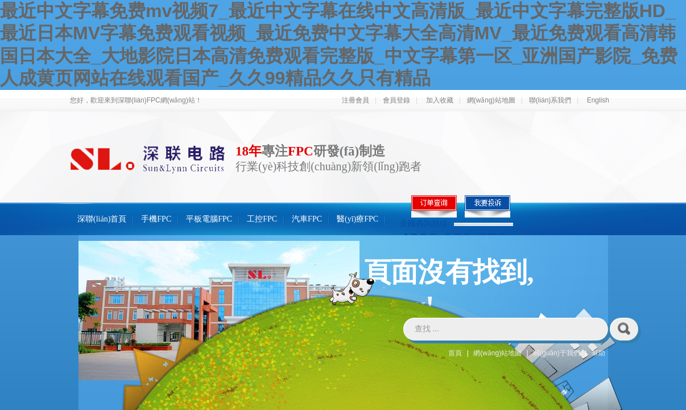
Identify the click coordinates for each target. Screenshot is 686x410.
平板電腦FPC (209, 219)
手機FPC (156, 219)
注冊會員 (355, 100)
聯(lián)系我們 (550, 100)
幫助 (598, 353)
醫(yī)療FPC (357, 219)
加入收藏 (439, 100)
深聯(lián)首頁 (101, 219)
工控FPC (262, 219)
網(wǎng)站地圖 (491, 100)
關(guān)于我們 (556, 353)
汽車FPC (307, 219)
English (598, 100)
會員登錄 (396, 100)
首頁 (455, 353)
